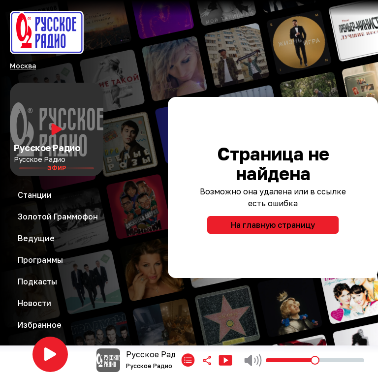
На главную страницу (273, 225)
